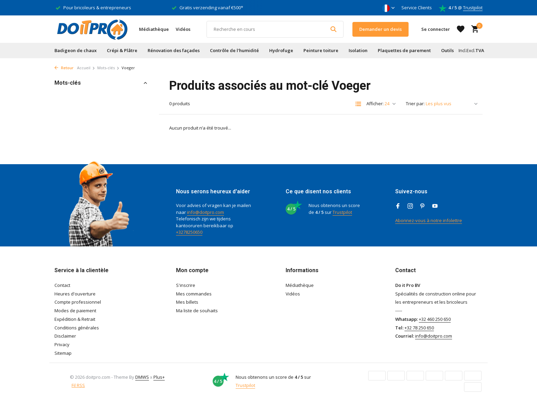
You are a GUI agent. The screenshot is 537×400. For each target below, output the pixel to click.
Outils (447, 50)
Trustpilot (473, 7)
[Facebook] (398, 206)
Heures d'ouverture (75, 294)
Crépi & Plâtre (122, 50)
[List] (358, 104)
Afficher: (375, 103)
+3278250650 (189, 232)
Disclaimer (65, 336)
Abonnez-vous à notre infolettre (428, 220)
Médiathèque (154, 29)
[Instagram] (410, 206)
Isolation (358, 50)
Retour (64, 67)
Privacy (62, 344)
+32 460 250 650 (435, 319)
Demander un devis (380, 29)
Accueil (86, 67)
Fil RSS (78, 385)
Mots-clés (108, 67)
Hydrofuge (281, 50)
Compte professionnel (77, 302)
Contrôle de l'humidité (234, 50)
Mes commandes (194, 294)
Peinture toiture (320, 50)
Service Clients (416, 7)
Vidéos (183, 29)
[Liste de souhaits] (460, 29)
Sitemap (63, 353)
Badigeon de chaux (75, 50)
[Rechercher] (275, 29)
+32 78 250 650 (419, 328)
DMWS (142, 377)
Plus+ (159, 377)
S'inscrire (185, 285)
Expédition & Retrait (74, 319)
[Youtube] (435, 206)
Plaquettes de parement (404, 50)
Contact (62, 285)
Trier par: (415, 103)
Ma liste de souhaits (197, 310)
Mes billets (187, 302)
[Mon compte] (435, 29)
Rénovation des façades (174, 50)
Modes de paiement (75, 310)
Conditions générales (76, 328)
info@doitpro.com (205, 212)
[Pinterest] (422, 206)
